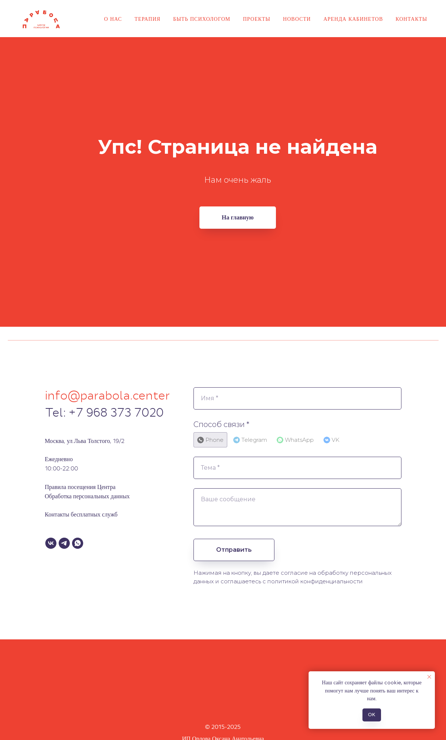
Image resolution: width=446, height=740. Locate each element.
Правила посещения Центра (80, 487)
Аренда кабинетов (353, 19)
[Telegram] (64, 543)
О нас (113, 19)
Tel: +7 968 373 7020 (104, 412)
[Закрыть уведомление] (429, 677)
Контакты (411, 19)
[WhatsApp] (77, 543)
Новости (297, 19)
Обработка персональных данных (87, 496)
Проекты (256, 19)
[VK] (50, 543)
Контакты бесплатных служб (81, 514)
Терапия (147, 19)
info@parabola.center (107, 395)
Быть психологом (201, 19)
